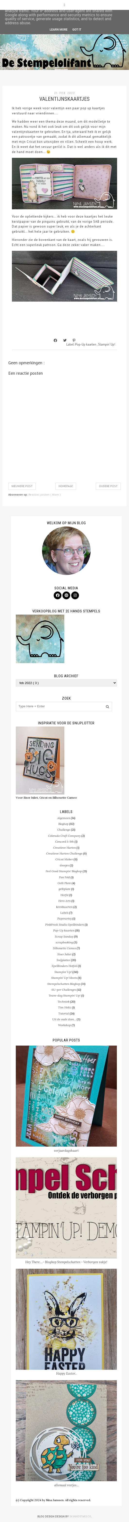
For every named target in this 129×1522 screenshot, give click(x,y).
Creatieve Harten (64, 847)
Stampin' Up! (106, 344)
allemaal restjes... (66, 1485)
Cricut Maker (64, 859)
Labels (64, 912)
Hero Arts (64, 901)
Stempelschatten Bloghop (63, 984)
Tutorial (63, 1013)
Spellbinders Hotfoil (64, 966)
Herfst (64, 895)
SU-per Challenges (64, 989)
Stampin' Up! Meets (64, 978)
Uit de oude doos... (64, 1019)
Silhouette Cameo (64, 948)
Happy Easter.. (66, 1373)
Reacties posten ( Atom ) (44, 494)
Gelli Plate (64, 883)
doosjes (64, 865)
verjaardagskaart (66, 1151)
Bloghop (63, 824)
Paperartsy (64, 918)
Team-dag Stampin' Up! (64, 995)
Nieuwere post (22, 486)
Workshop (64, 1025)
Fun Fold (64, 877)
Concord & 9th (64, 841)
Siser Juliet (64, 954)
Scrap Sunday (64, 936)
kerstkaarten (64, 907)
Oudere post (108, 486)
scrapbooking (64, 942)
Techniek (63, 1001)
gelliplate (64, 889)
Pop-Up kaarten (86, 344)
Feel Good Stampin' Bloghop (64, 871)
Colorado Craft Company (64, 835)
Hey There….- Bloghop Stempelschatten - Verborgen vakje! (66, 1262)
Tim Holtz (64, 1007)
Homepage (66, 486)
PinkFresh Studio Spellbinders (64, 924)
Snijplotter (63, 960)
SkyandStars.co (80, 1516)
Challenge (63, 829)
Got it (76, 29)
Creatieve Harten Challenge (64, 853)
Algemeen (63, 818)
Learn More (59, 29)
